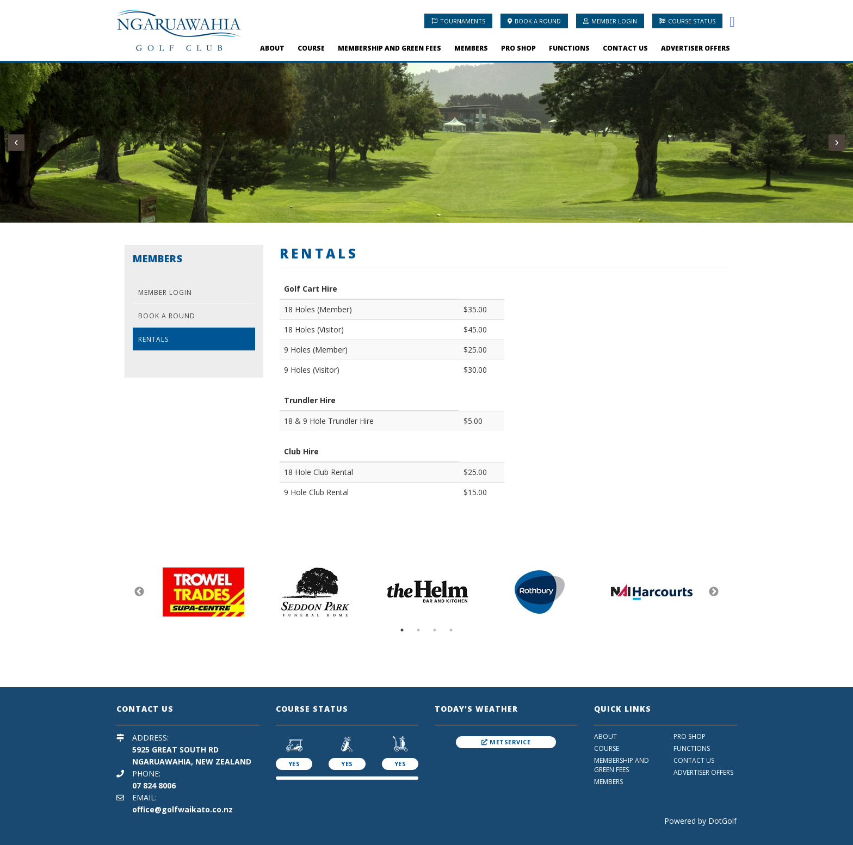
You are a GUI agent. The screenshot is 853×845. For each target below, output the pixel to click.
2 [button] (418, 630)
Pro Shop (518, 48)
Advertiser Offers (695, 48)
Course (311, 48)
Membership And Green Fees (389, 48)
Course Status (687, 21)
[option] (203, 592)
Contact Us (625, 48)
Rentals (153, 339)
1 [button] (402, 630)
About (272, 48)
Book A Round (534, 21)
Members (471, 48)
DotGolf (722, 821)
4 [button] (451, 630)
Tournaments (458, 21)
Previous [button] (139, 592)
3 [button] (434, 630)
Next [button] (713, 592)
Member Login (610, 21)
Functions (569, 48)
